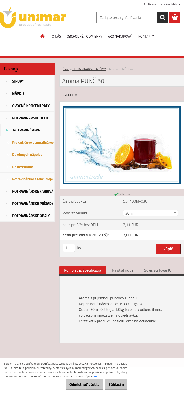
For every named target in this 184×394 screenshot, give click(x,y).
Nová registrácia (170, 4)
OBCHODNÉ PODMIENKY (84, 36)
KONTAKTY (146, 36)
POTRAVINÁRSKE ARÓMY (89, 69)
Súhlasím (113, 384)
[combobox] (150, 213)
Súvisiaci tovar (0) (158, 270)
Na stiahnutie (122, 270)
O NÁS (56, 36)
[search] (162, 17)
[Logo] (33, 18)
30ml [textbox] (129, 213)
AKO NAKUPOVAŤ (120, 36)
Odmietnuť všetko (77, 384)
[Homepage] (43, 36)
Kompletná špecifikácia (82, 270)
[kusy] (69, 248)
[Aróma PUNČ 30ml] (122, 103)
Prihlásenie (149, 4)
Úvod (66, 69)
